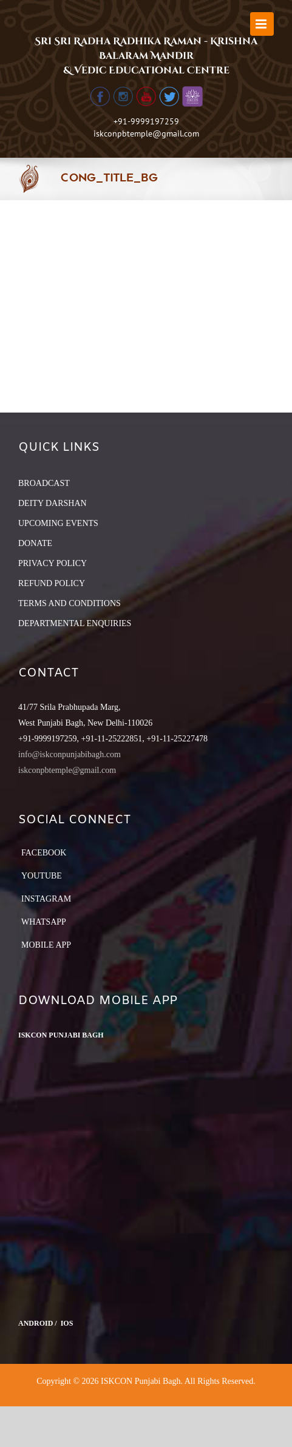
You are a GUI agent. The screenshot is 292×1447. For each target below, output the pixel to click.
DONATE (35, 543)
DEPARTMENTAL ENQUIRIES (74, 623)
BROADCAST (44, 483)
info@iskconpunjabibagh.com (69, 754)
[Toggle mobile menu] (262, 24)
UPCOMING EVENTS (58, 523)
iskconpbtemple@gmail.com (146, 133)
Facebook (43, 852)
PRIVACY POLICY (52, 563)
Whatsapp (43, 921)
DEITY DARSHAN (52, 503)
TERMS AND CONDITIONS (69, 603)
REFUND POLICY (51, 583)
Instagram (46, 898)
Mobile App (46, 944)
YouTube (41, 875)
